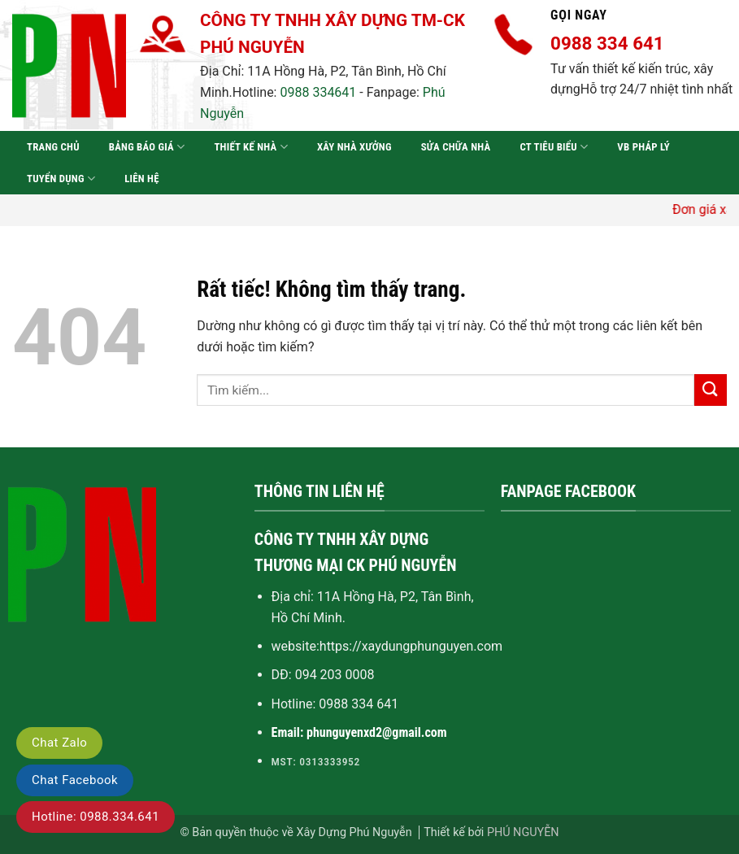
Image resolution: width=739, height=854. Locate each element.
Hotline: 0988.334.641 (95, 816)
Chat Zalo (59, 742)
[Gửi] (710, 390)
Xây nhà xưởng (354, 147)
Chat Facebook (75, 780)
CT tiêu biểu (553, 147)
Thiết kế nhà (250, 147)
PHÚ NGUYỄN (523, 832)
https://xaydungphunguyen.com (411, 646)
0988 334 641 (358, 704)
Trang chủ (53, 147)
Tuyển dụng (61, 178)
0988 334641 (318, 92)
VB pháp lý (643, 147)
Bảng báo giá (147, 147)
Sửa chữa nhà (456, 147)
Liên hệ (141, 178)
